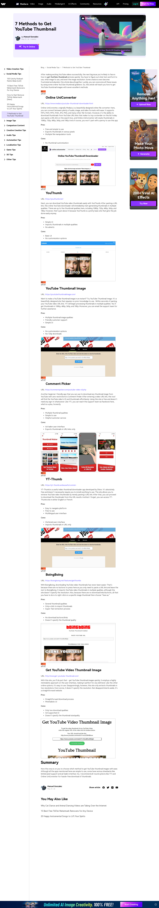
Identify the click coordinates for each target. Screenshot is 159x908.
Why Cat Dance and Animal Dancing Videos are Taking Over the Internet (74, 806)
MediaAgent (60, 4)
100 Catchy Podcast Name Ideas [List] (15, 80)
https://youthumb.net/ (54, 199)
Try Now (144, 203)
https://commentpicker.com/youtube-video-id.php (65, 390)
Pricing (125, 4)
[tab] (15, 69)
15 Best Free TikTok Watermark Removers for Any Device (16, 88)
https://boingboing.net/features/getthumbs (63, 581)
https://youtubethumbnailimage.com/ (60, 294)
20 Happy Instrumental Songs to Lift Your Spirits (15, 106)
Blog (42, 67)
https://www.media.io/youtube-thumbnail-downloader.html (69, 103)
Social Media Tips (53, 67)
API (117, 4)
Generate (144, 154)
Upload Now (143, 104)
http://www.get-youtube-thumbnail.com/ (62, 676)
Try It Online (27, 47)
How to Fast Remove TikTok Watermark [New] (15, 97)
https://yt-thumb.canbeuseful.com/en (60, 485)
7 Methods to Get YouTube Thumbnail (15, 115)
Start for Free (148, 4)
